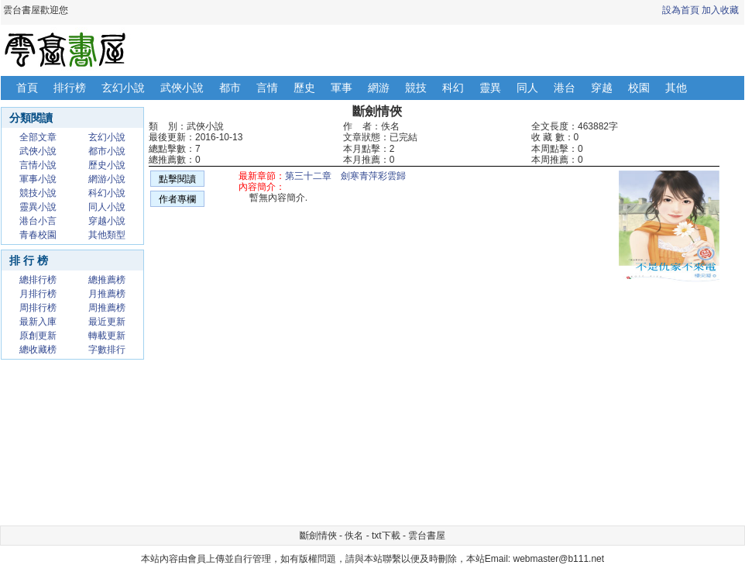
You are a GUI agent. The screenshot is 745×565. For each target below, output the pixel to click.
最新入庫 (38, 321)
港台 (564, 87)
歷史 (304, 87)
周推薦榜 (106, 307)
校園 (639, 87)
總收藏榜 (38, 349)
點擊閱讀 (177, 179)
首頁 (27, 87)
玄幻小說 (123, 87)
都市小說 (106, 151)
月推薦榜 (106, 293)
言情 (267, 87)
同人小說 (106, 207)
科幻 (453, 87)
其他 (676, 87)
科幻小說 (106, 193)
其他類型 (106, 234)
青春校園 (38, 234)
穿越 (602, 87)
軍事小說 (38, 179)
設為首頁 (680, 10)
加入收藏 (720, 10)
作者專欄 (177, 199)
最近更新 (106, 321)
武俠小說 (182, 87)
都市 (230, 87)
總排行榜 (38, 279)
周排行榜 (38, 307)
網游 (379, 87)
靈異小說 (38, 207)
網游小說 (106, 179)
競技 (416, 87)
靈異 (490, 87)
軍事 (341, 87)
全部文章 (38, 137)
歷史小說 (106, 165)
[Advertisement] (331, 410)
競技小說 (38, 193)
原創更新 (38, 335)
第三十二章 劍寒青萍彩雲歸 (345, 176)
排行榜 (69, 87)
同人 (527, 87)
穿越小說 (106, 220)
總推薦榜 (106, 279)
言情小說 (38, 165)
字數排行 (106, 349)
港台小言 (38, 220)
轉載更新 (106, 335)
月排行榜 (38, 293)
